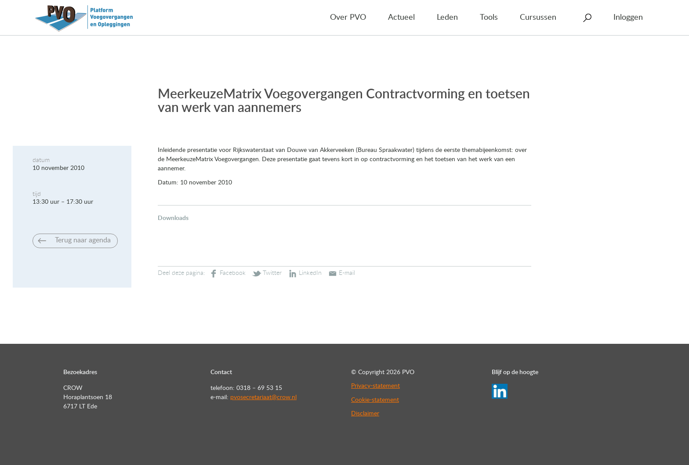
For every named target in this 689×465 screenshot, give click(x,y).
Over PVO (348, 18)
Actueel (401, 18)
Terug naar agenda (83, 240)
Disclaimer (365, 414)
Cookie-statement (375, 400)
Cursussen (538, 18)
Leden (447, 18)
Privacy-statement (375, 386)
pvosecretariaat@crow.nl (263, 397)
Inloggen (628, 18)
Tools (489, 18)
